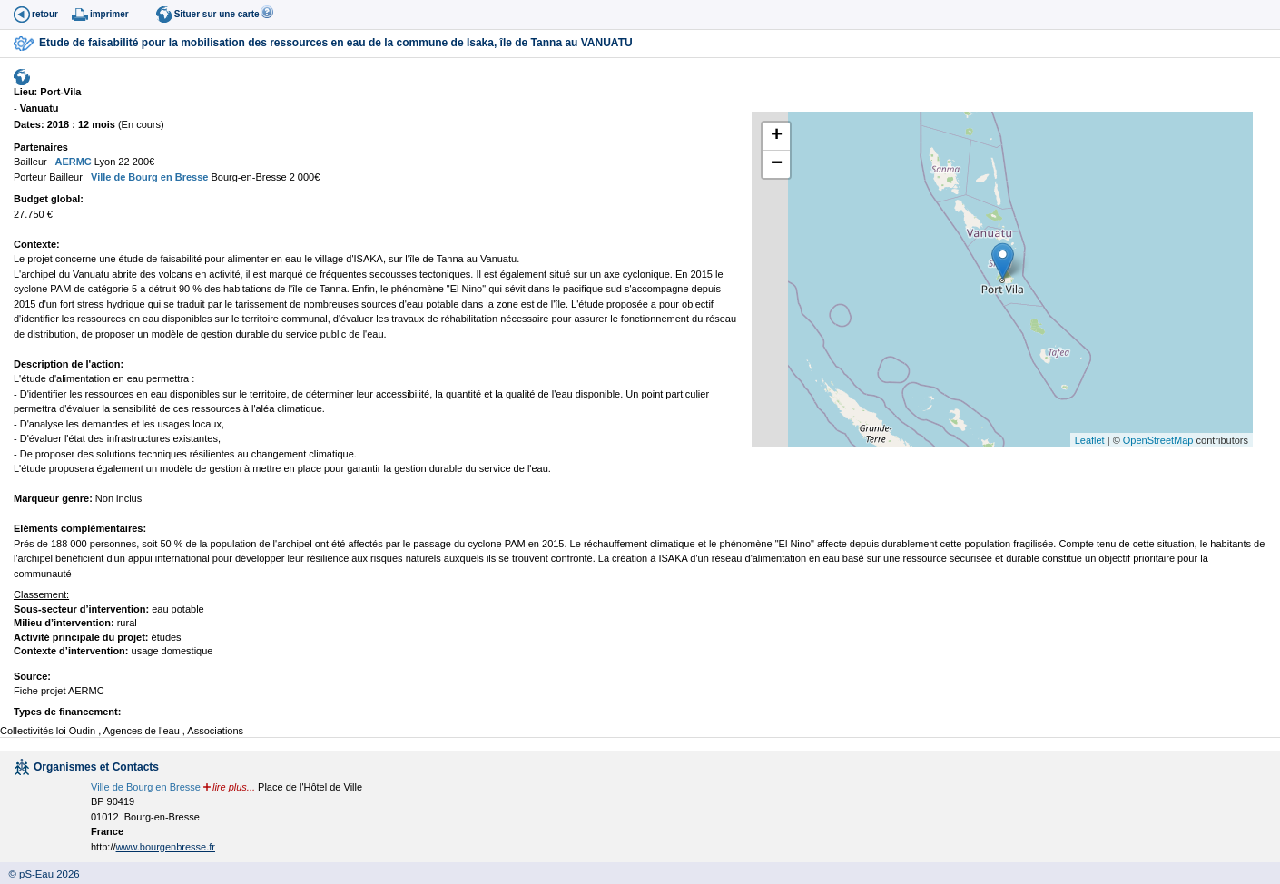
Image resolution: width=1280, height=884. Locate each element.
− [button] (777, 164)
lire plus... (233, 786)
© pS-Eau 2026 (40, 874)
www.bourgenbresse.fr (165, 846)
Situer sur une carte (217, 14)
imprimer (109, 14)
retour (45, 14)
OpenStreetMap (1158, 440)
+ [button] (777, 136)
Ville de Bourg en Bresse (148, 177)
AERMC (72, 161)
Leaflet (1090, 440)
